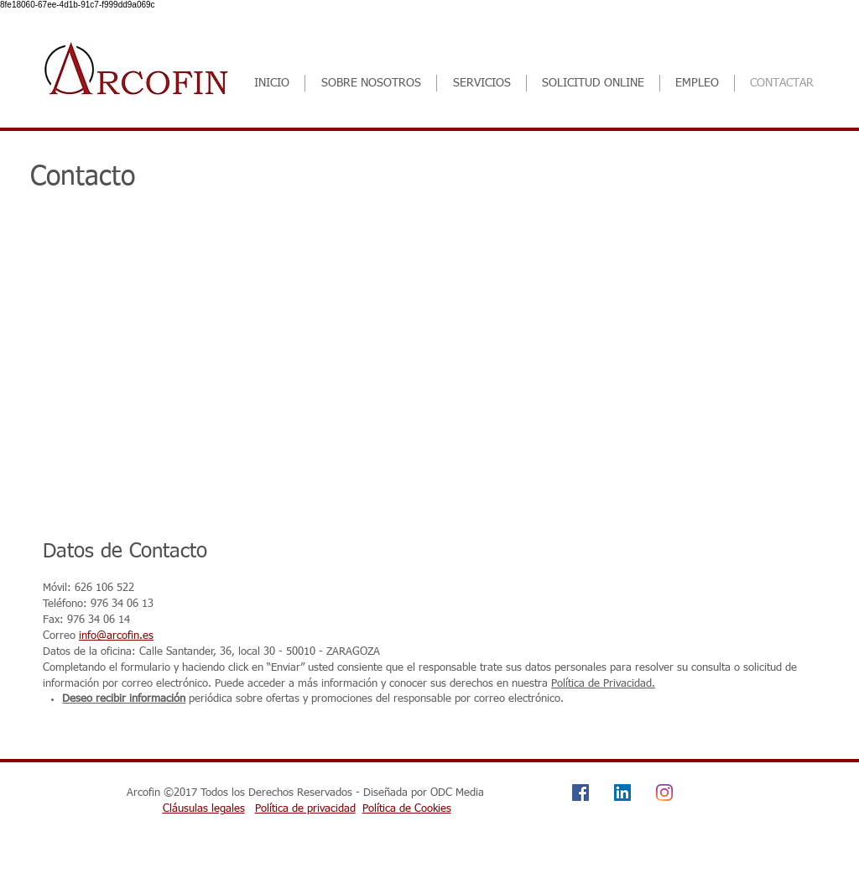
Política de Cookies (406, 808)
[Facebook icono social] (580, 792)
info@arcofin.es (116, 635)
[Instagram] (664, 792)
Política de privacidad (305, 808)
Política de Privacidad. (603, 683)
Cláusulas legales (204, 808)
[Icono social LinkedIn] (622, 792)
